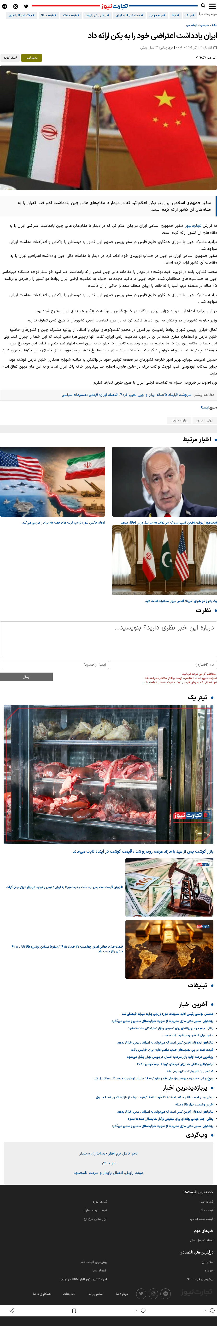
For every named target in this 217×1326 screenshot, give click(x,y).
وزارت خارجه (179, 420)
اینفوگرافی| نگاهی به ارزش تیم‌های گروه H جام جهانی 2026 (175, 1064)
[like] (139, 1310)
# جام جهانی (157, 15)
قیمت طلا (207, 1201)
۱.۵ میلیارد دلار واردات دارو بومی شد (189, 1071)
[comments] (208, 1310)
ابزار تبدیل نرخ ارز (95, 1219)
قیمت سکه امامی (201, 1219)
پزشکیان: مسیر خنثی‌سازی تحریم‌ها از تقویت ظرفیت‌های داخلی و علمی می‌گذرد (162, 1021)
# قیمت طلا (49, 15)
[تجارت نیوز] (114, 6)
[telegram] (165, 1293)
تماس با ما (95, 1294)
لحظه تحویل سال (201, 1240)
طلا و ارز (207, 1262)
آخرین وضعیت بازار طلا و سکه (194, 1104)
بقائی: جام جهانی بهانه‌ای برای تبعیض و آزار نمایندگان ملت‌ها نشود (170, 1028)
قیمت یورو (100, 1201)
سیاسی (204, 25)
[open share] (12, 1310)
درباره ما (122, 1294)
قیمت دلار (206, 1210)
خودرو (209, 1270)
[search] (203, 6)
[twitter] (141, 1293)
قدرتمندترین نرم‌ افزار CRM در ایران (83, 1279)
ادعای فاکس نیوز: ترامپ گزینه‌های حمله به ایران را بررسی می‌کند (63, 522)
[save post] (74, 1310)
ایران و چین (204, 420)
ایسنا (205, 407)
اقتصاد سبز (100, 1270)
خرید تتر (109, 1163)
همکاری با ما (42, 1294)
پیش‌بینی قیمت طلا (200, 1279)
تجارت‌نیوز (193, 226)
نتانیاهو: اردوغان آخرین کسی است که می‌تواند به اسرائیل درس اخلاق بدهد (169, 522)
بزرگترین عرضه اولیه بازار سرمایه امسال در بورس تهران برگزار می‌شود (170, 1057)
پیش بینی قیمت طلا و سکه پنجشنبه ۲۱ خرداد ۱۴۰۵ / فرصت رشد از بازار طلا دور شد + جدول (154, 1097)
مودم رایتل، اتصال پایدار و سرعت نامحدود (108, 1173)
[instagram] (153, 1293)
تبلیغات (69, 1294)
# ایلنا (175, 15)
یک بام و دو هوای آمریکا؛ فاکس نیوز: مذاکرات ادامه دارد (181, 601)
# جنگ (190, 15)
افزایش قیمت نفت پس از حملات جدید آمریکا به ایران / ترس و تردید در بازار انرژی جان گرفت (64, 887)
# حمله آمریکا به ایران (129, 15)
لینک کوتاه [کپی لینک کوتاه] (10, 57)
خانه (214, 25)
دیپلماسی (191, 25)
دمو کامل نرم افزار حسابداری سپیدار (108, 1153)
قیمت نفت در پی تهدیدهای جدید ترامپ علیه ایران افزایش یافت (172, 1050)
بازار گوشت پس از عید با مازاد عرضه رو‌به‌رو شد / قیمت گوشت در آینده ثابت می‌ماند (143, 852)
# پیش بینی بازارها (97, 15)
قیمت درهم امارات (95, 1210)
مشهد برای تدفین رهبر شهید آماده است (188, 1035)
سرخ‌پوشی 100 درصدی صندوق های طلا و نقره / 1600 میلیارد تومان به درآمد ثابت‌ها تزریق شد (153, 1078)
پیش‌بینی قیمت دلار (94, 1262)
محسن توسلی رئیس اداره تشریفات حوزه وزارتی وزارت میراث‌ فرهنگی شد (167, 1014)
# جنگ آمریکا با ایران (21, 15)
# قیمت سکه (71, 15)
